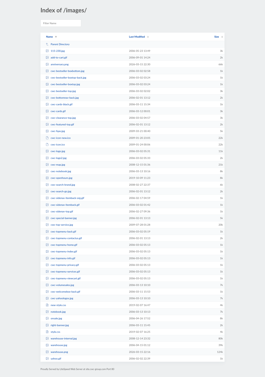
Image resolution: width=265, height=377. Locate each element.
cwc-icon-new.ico (58, 137)
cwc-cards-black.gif (59, 104)
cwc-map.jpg (55, 164)
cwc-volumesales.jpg (60, 284)
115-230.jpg (55, 50)
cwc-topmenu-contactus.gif (64, 238)
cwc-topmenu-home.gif (61, 244)
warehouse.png (57, 351)
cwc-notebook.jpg (58, 171)
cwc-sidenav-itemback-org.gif (65, 197)
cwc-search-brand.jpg (60, 184)
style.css (53, 331)
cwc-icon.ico (55, 144)
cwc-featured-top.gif (60, 124)
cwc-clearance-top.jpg (61, 117)
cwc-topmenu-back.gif (61, 231)
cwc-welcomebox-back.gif (63, 291)
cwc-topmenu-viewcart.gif (63, 278)
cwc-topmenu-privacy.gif (62, 264)
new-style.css (56, 305)
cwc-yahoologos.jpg (59, 298)
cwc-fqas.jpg (55, 131)
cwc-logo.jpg (55, 151)
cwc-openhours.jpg (59, 177)
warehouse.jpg (56, 345)
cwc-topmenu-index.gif (61, 251)
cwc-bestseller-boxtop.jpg (63, 84)
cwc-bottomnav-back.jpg (62, 97)
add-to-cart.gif (56, 57)
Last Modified (137, 36)
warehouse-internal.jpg (61, 338)
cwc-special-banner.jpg (61, 218)
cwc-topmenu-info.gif (60, 258)
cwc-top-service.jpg (59, 224)
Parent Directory (58, 44)
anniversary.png (57, 64)
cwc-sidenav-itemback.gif (63, 204)
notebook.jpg (56, 311)
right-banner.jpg (57, 325)
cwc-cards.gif (56, 111)
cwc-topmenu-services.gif (63, 271)
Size (216, 36)
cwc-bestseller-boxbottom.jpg (65, 70)
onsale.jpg (54, 318)
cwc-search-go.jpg (58, 191)
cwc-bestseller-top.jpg (61, 91)
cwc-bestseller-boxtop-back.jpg (66, 77)
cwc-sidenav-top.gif (59, 211)
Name (49, 36)
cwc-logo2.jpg (56, 157)
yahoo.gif (53, 358)
